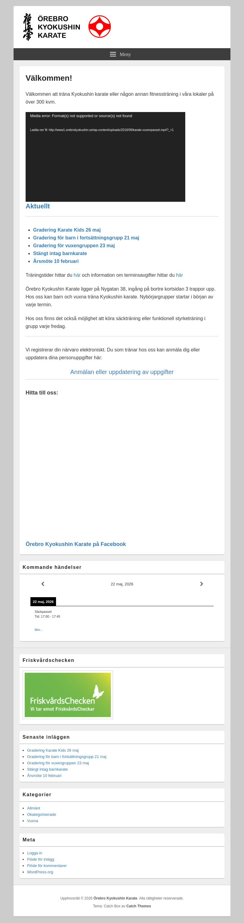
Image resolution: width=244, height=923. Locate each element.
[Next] (201, 584)
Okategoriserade (41, 814)
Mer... (39, 629)
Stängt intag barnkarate (60, 253)
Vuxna (32, 821)
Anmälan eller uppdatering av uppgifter (122, 372)
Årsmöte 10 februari (56, 261)
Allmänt (33, 808)
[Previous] (42, 584)
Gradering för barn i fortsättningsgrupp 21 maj (86, 237)
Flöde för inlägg (40, 859)
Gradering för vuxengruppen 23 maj (74, 245)
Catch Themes (138, 906)
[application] (105, 157)
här (77, 275)
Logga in (34, 853)
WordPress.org (40, 872)
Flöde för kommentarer (47, 865)
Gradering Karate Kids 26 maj (67, 229)
